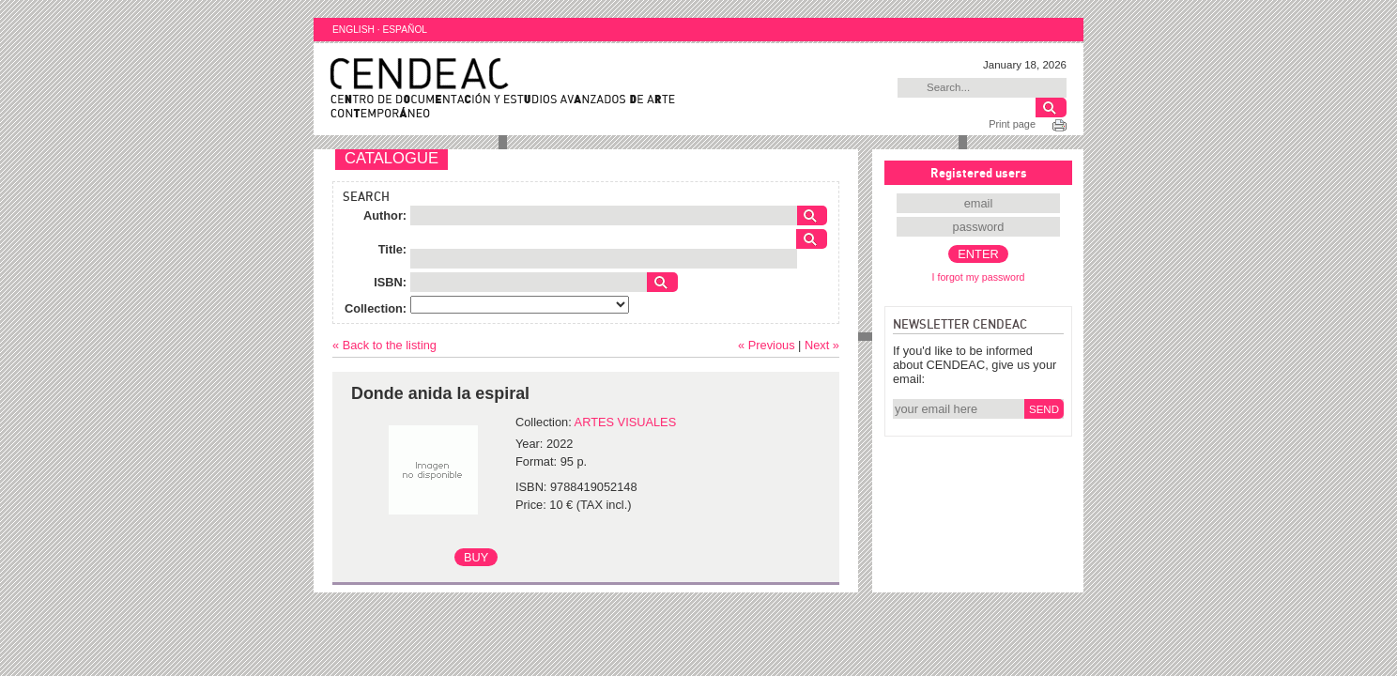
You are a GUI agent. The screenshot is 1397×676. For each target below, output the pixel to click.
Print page (1012, 124)
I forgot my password (978, 277)
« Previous (766, 345)
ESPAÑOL (404, 29)
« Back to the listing (384, 345)
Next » (822, 345)
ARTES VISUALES (626, 422)
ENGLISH (353, 29)
